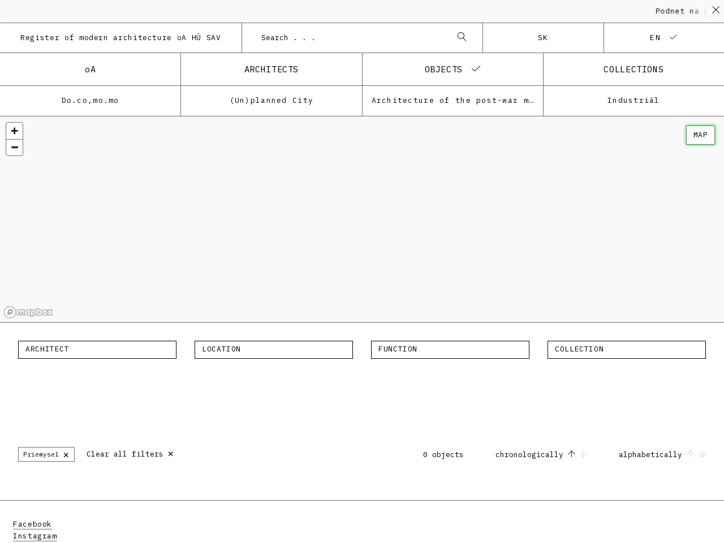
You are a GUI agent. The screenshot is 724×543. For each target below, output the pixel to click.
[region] (362, 219)
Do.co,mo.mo (90, 100)
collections (633, 69)
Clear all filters (130, 453)
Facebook (32, 524)
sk (543, 37)
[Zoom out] (14, 147)
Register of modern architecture (120, 37)
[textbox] (97, 349)
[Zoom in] (14, 131)
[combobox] (351, 37)
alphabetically (662, 454)
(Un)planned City (271, 100)
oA (90, 69)
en (655, 37)
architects (271, 69)
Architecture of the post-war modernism (457, 100)
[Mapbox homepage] (28, 312)
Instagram (35, 536)
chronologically (543, 454)
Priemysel (46, 454)
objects (444, 69)
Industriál (633, 100)
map (700, 135)
